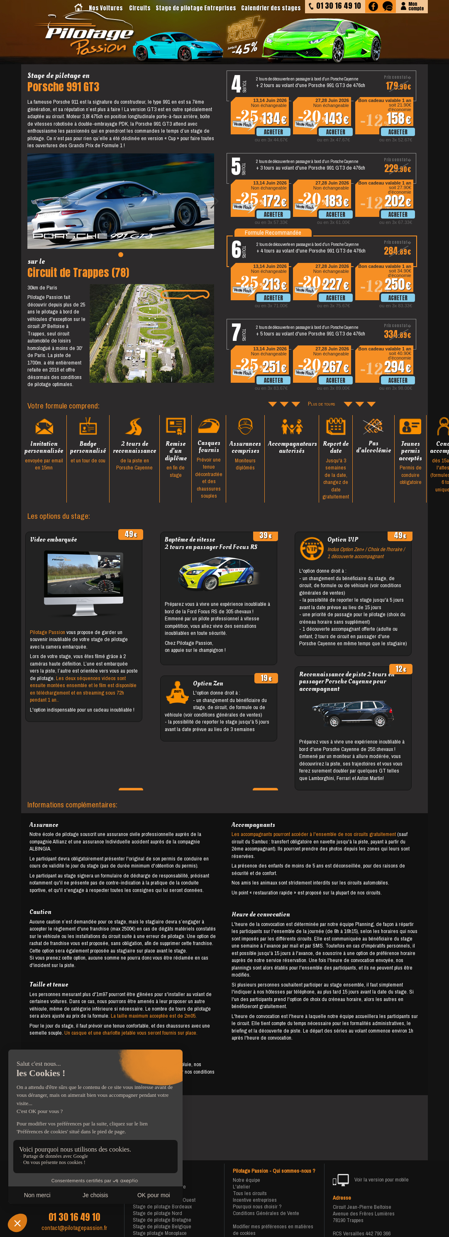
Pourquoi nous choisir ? (257, 1206)
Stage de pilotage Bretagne (162, 1220)
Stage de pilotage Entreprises (196, 8)
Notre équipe (246, 1180)
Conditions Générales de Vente (266, 1213)
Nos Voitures (106, 8)
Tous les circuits (250, 1193)
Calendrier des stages (271, 8)
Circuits (140, 8)
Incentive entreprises (255, 1200)
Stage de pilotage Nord (157, 1213)
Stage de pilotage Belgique (162, 1226)
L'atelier (241, 1186)
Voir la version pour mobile (371, 1180)
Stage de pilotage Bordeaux (162, 1206)
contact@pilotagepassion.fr (74, 1228)
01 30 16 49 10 (74, 1217)
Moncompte (416, 5)
